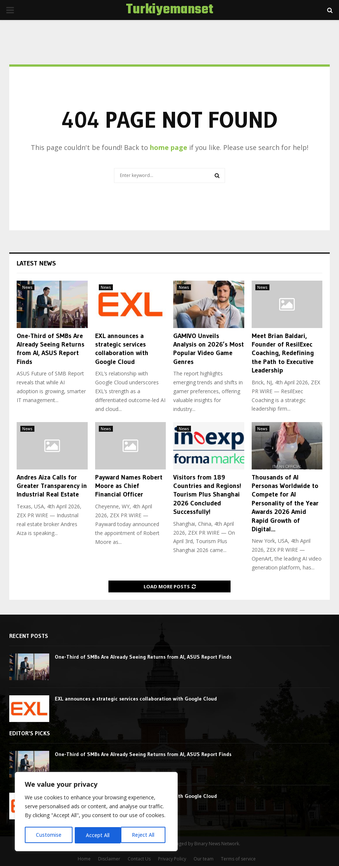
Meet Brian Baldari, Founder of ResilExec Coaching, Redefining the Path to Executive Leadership (283, 353)
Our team (204, 859)
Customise (48, 835)
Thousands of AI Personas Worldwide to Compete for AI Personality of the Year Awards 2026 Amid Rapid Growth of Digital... (285, 503)
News (27, 287)
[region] (96, 812)
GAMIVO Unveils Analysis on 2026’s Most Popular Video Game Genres (208, 349)
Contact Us (139, 859)
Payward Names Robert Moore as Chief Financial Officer (128, 486)
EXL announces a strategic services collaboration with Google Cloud (121, 349)
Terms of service (238, 859)
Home (84, 859)
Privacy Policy (172, 859)
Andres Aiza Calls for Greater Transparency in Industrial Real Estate (52, 486)
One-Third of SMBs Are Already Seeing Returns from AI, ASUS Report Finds (50, 349)
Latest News (36, 263)
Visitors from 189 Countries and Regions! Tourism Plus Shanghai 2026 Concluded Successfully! (207, 494)
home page (168, 147)
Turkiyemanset (169, 10)
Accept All (145, 835)
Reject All (97, 835)
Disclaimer (109, 859)
